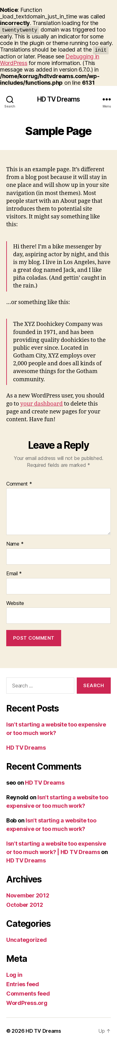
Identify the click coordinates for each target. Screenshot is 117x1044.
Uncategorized (26, 940)
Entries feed (22, 984)
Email (14, 574)
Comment (19, 484)
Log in (14, 975)
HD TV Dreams (58, 99)
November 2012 (27, 895)
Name (14, 544)
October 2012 (24, 905)
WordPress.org (26, 1003)
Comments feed (28, 993)
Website (15, 603)
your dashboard (41, 403)
